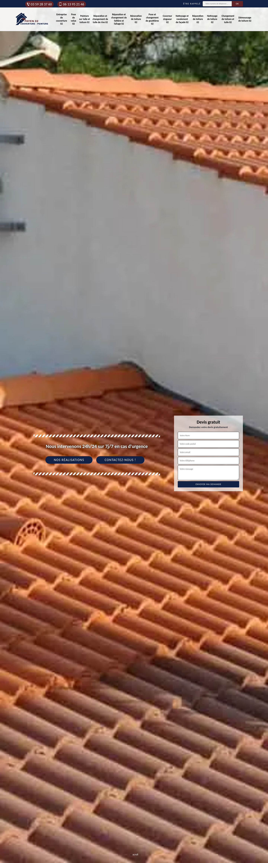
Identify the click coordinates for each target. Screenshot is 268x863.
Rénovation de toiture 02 (136, 19)
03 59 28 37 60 (39, 4)
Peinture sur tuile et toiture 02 (84, 19)
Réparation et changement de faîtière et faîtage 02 (119, 19)
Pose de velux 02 (73, 19)
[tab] (134, 431)
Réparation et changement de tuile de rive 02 (100, 19)
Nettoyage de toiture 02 (212, 19)
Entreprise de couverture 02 (61, 19)
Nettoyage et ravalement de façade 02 (182, 19)
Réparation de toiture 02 (197, 19)
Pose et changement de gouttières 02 (152, 19)
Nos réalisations (69, 460)
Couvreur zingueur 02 (167, 19)
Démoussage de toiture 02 (244, 19)
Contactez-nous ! (120, 460)
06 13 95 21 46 (71, 4)
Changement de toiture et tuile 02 (227, 19)
